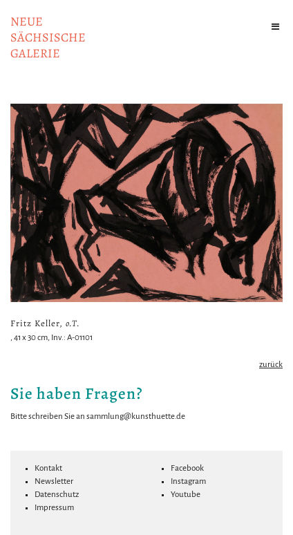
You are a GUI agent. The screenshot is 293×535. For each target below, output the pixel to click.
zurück (271, 364)
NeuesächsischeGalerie (48, 37)
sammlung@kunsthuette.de (135, 416)
